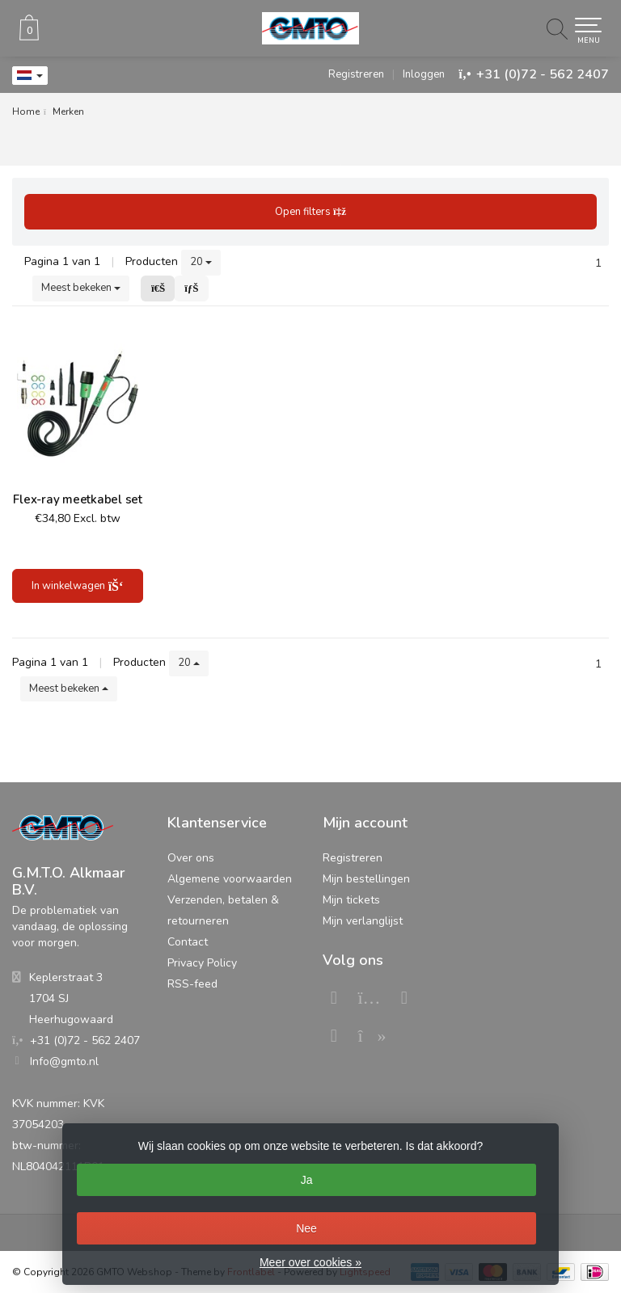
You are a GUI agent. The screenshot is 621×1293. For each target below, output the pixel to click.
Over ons (190, 858)
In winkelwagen (78, 586)
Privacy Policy (202, 963)
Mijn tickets (351, 900)
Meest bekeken (80, 287)
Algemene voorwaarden (229, 879)
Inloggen (424, 74)
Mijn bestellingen (366, 879)
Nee (306, 1228)
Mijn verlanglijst (363, 921)
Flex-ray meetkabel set (77, 499)
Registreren (356, 74)
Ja (307, 1179)
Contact (187, 942)
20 (201, 262)
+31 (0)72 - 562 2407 (542, 74)
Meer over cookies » (310, 1262)
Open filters (310, 211)
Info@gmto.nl (64, 1061)
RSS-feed (192, 984)
